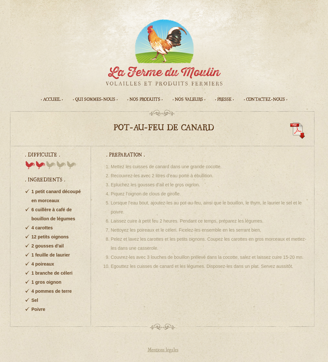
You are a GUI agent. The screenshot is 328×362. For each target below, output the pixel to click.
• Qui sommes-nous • (95, 100)
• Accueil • (52, 100)
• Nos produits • (145, 100)
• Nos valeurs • (189, 100)
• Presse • (224, 100)
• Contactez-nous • (265, 100)
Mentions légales (163, 350)
